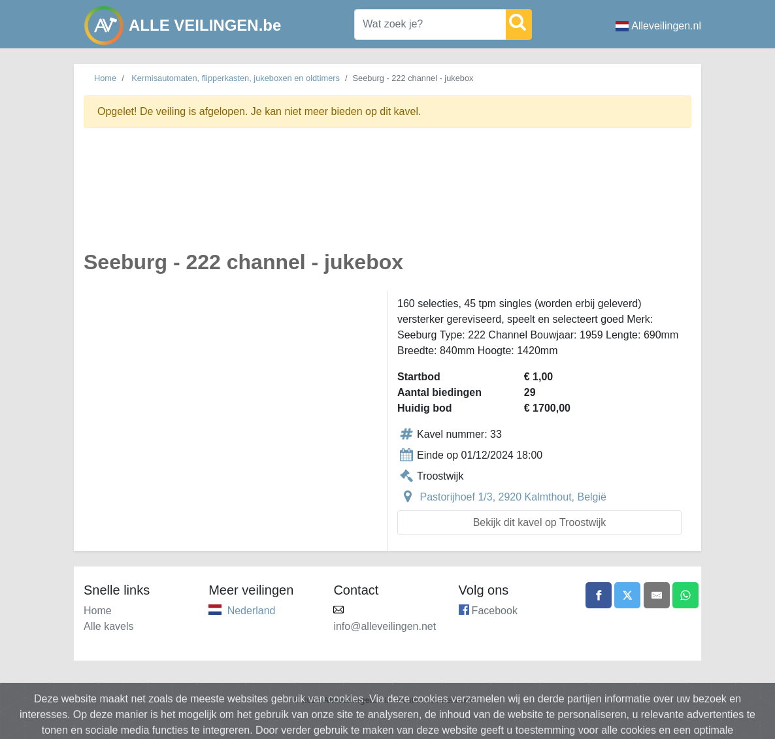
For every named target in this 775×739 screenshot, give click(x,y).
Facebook (495, 610)
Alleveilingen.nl (658, 25)
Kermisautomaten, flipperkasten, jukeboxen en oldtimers (235, 78)
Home (105, 78)
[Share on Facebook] (598, 595)
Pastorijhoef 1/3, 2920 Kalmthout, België (513, 496)
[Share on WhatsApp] (685, 595)
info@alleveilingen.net (384, 626)
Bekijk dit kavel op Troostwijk (539, 522)
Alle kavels (108, 626)
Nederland (251, 610)
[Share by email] (657, 595)
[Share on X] (627, 595)
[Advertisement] (387, 197)
